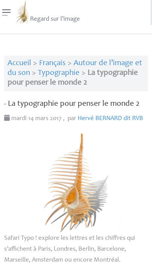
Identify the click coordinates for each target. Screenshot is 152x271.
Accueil (19, 63)
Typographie (59, 73)
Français (52, 63)
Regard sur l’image (47, 12)
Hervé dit (110, 119)
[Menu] (6, 12)
